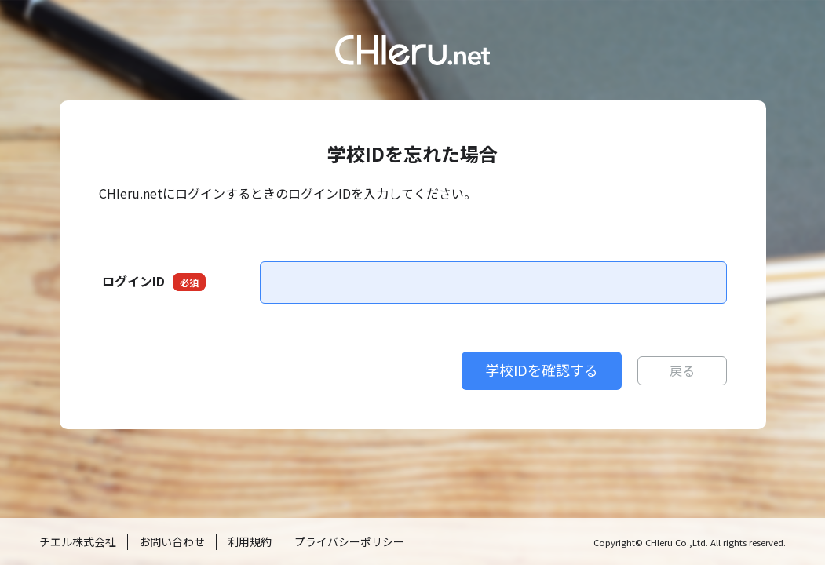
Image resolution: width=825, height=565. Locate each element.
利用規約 (250, 541)
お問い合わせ (172, 541)
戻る (682, 370)
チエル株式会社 (77, 541)
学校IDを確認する (541, 369)
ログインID (154, 281)
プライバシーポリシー (349, 541)
